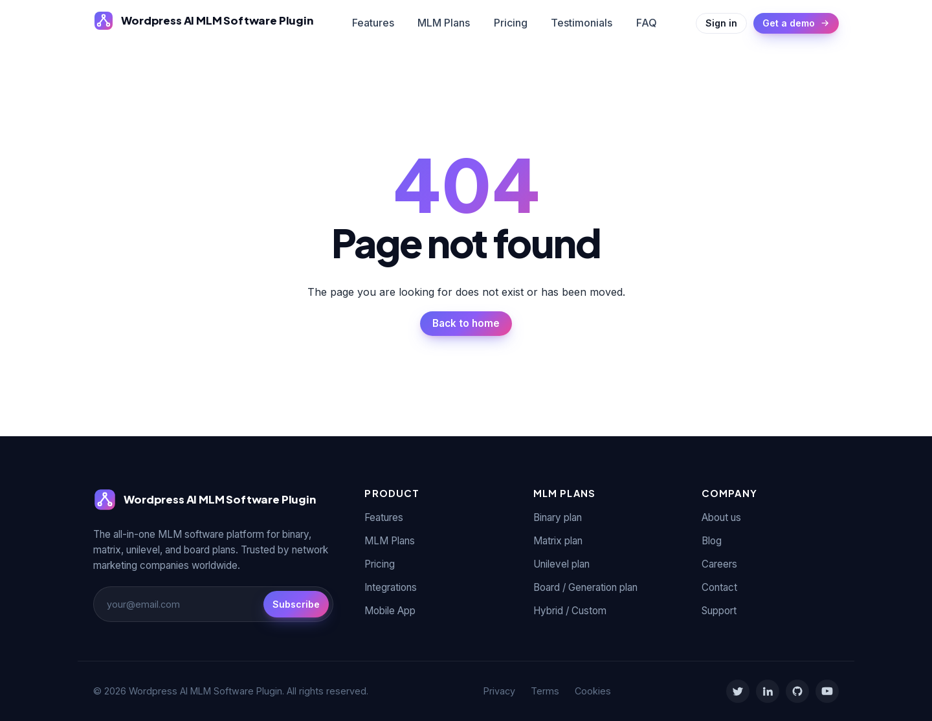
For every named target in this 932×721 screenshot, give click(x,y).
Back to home (466, 323)
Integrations (390, 587)
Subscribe (296, 604)
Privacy (499, 690)
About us (721, 517)
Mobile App (390, 611)
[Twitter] (737, 691)
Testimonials (581, 22)
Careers (719, 564)
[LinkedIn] (767, 691)
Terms (545, 690)
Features (373, 22)
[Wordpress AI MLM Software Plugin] (203, 20)
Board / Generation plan (585, 587)
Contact (719, 587)
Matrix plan (557, 541)
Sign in (721, 22)
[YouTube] (827, 691)
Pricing (510, 22)
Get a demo (796, 22)
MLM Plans (443, 22)
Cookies (593, 690)
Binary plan (557, 517)
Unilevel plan (561, 564)
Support (719, 611)
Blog (712, 541)
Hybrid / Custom (569, 611)
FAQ (646, 22)
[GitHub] (797, 691)
